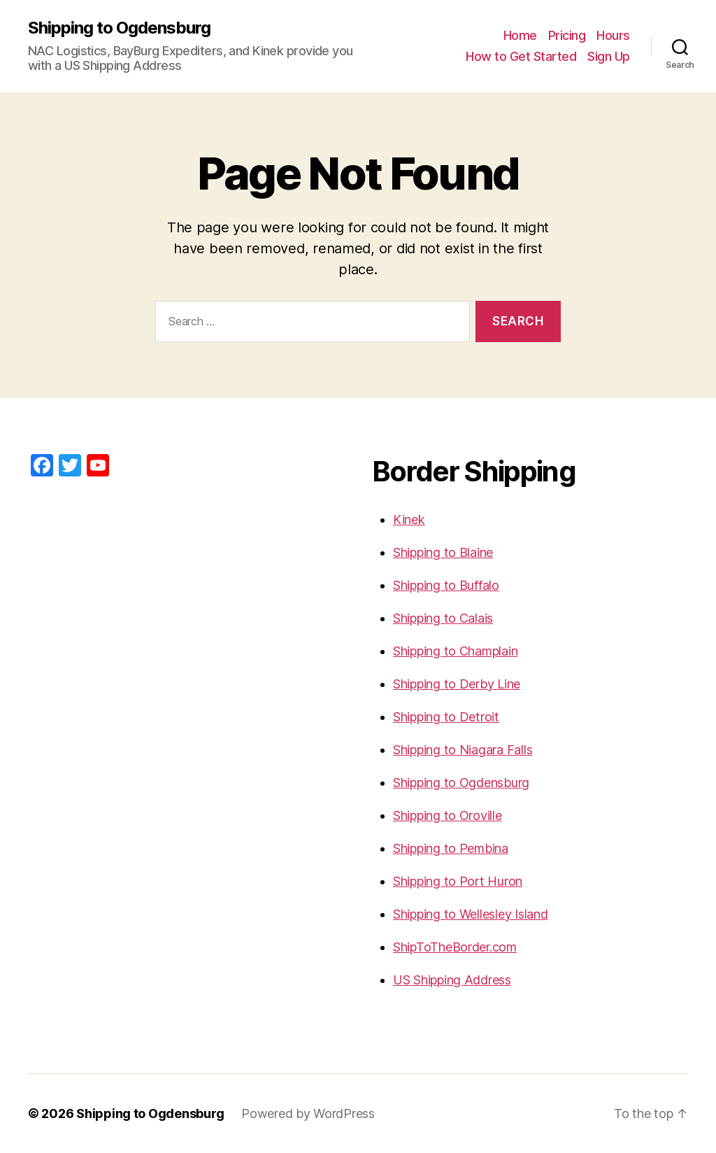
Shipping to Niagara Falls (462, 749)
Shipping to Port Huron (457, 881)
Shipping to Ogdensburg (119, 28)
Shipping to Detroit (446, 716)
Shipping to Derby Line (456, 684)
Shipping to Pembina (450, 848)
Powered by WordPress (308, 1113)
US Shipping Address (452, 979)
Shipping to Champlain (455, 651)
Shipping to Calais (443, 618)
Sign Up (608, 56)
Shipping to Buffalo (446, 585)
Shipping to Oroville (447, 815)
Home (520, 35)
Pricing (567, 35)
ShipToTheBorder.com (455, 947)
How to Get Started (521, 56)
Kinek (409, 519)
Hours (613, 35)
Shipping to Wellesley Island (470, 914)
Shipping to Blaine (443, 552)
